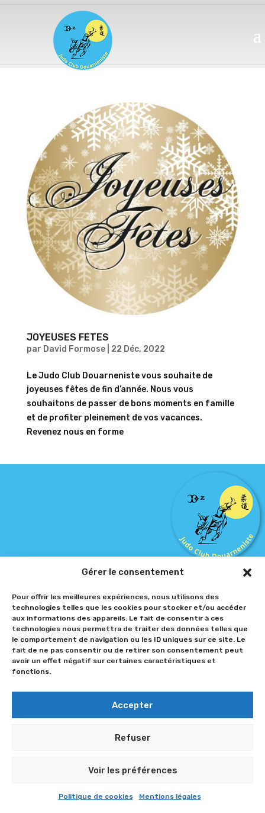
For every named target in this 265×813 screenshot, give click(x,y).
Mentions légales (170, 796)
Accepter (132, 705)
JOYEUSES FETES (68, 337)
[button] (247, 573)
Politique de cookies (96, 796)
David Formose (74, 349)
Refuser (133, 737)
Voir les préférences (132, 770)
